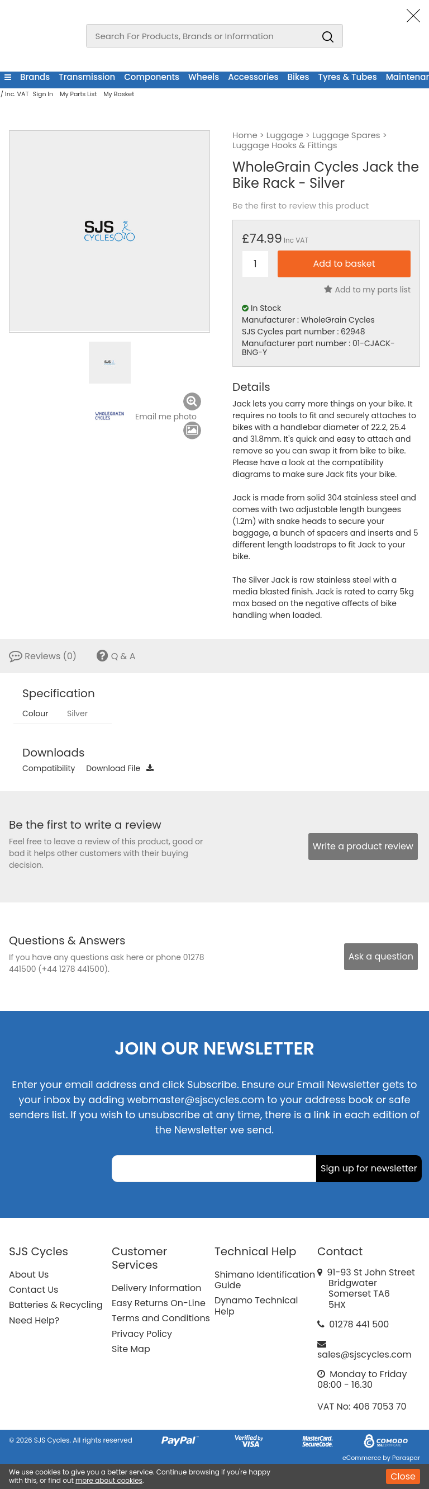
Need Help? (34, 1320)
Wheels (203, 77)
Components (151, 77)
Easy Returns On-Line (159, 1303)
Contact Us (33, 1289)
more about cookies (108, 1480)
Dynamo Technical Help (256, 1305)
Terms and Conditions (161, 1318)
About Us (29, 1274)
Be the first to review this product (300, 206)
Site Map (131, 1349)
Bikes (298, 77)
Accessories (253, 77)
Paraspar (406, 1457)
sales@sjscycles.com (364, 1354)
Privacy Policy (142, 1333)
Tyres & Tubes (347, 77)
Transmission (87, 77)
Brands (35, 77)
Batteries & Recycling (56, 1304)
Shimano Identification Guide (264, 1280)
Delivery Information (156, 1288)
